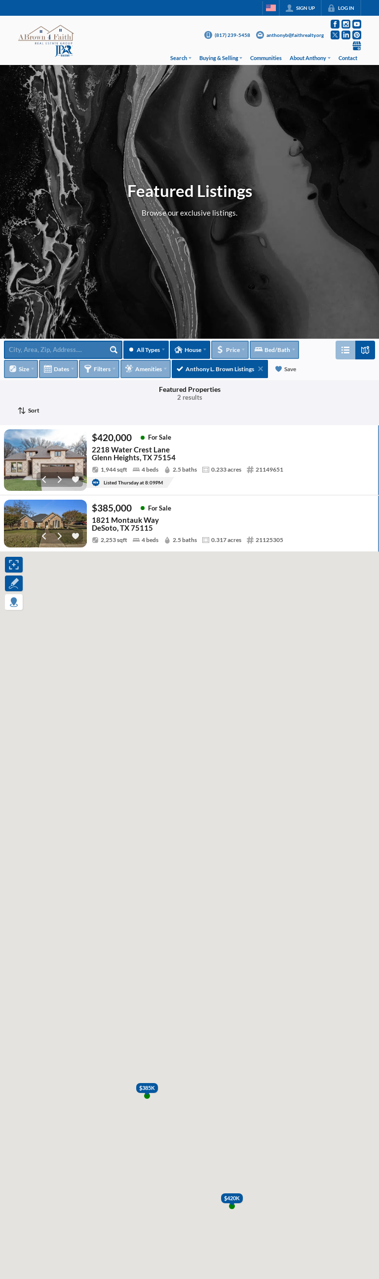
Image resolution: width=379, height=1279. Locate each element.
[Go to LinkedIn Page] (345, 35)
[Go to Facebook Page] (335, 24)
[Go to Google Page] (356, 45)
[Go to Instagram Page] (345, 24)
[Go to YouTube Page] (356, 24)
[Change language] (271, 8)
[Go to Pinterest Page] (356, 35)
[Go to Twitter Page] (335, 35)
